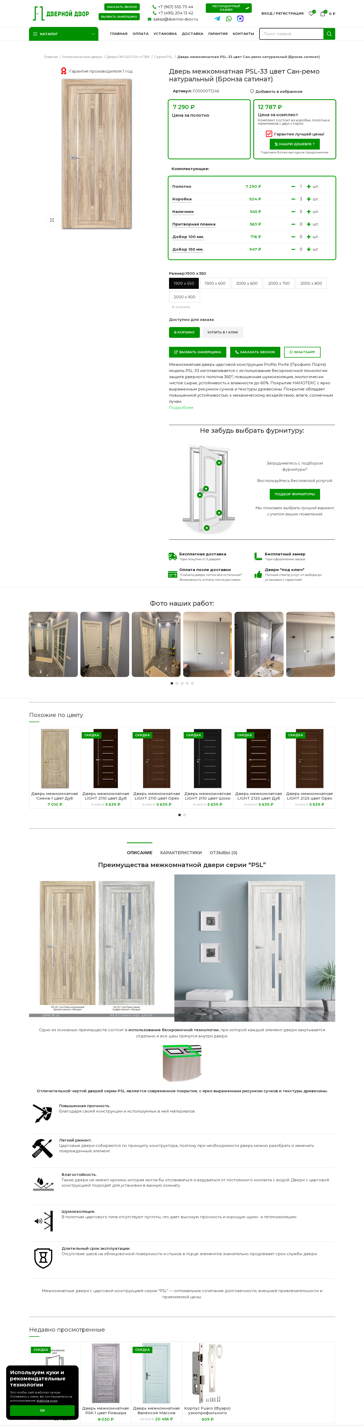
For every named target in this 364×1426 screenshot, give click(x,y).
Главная (51, 57)
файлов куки (47, 1400)
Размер (187, 273)
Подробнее (181, 407)
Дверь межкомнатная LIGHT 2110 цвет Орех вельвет (156, 798)
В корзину (184, 332)
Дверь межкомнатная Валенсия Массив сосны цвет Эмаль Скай (156, 1415)
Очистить (182, 307)
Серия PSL (163, 57)
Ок (42, 1410)
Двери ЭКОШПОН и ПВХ (128, 57)
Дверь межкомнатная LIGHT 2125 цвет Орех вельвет (309, 798)
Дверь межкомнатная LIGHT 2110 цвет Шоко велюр (207, 798)
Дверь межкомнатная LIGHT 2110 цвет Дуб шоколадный (105, 798)
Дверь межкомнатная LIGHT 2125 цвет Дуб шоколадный (258, 798)
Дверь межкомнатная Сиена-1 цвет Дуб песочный (54, 798)
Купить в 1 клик (223, 332)
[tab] (139, 850)
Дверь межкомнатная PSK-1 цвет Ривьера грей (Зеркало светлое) (105, 1415)
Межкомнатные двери (82, 57)
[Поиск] (297, 34)
